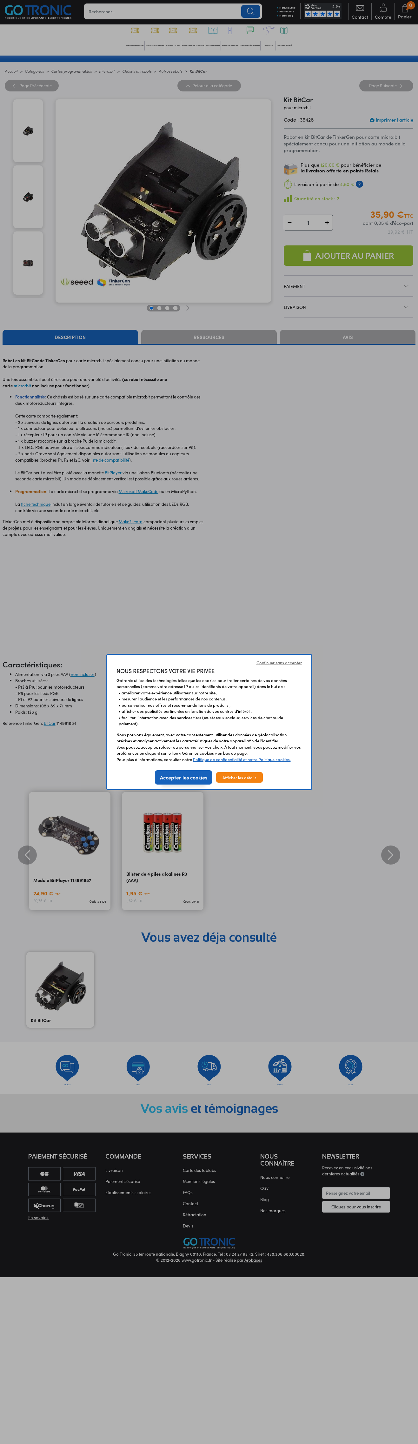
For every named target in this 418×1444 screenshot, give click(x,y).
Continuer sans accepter (279, 662)
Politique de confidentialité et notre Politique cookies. (242, 759)
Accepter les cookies (183, 777)
